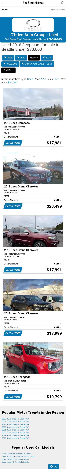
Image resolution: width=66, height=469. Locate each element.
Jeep (21, 57)
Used (8, 57)
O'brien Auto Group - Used (37, 64)
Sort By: (8, 70)
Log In (52, 10)
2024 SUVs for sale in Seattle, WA (15, 422)
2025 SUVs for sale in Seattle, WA (15, 419)
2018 (47, 57)
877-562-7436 (55, 39)
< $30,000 (10, 64)
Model (34, 57)
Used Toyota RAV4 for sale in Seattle (16, 454)
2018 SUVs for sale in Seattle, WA (15, 438)
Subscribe (61, 10)
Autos (4, 9)
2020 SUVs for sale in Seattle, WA (15, 433)
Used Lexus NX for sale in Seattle (15, 462)
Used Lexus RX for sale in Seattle (15, 459)
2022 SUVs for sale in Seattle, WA (15, 427)
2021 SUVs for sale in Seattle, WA (15, 430)
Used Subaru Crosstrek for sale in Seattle (18, 457)
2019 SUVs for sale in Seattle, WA (15, 435)
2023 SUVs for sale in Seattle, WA (15, 424)
